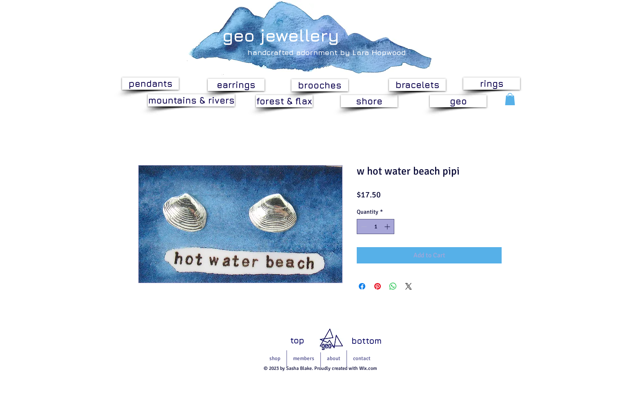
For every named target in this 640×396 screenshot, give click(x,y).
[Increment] (388, 226)
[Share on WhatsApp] (393, 286)
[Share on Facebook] (362, 286)
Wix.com (368, 368)
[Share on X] (408, 286)
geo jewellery (280, 35)
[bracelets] (417, 85)
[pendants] (150, 83)
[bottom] (366, 341)
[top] (297, 341)
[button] (510, 99)
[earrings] (236, 85)
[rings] (491, 83)
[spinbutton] (375, 226)
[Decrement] (363, 226)
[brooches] (319, 85)
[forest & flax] (284, 101)
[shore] (369, 101)
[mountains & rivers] (191, 100)
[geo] (458, 101)
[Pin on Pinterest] (377, 286)
